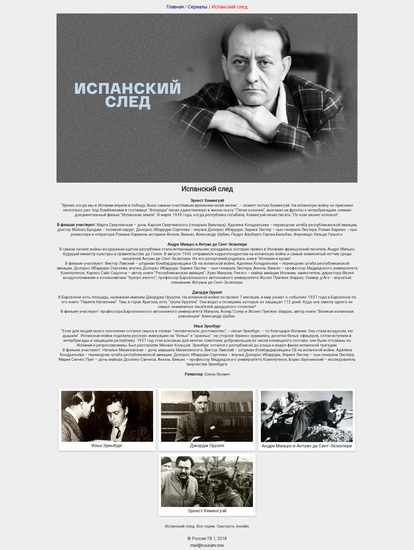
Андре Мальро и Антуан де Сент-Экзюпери (307, 443)
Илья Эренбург (107, 443)
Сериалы (198, 7)
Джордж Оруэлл (207, 443)
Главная (175, 7)
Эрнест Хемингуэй (207, 508)
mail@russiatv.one (207, 545)
